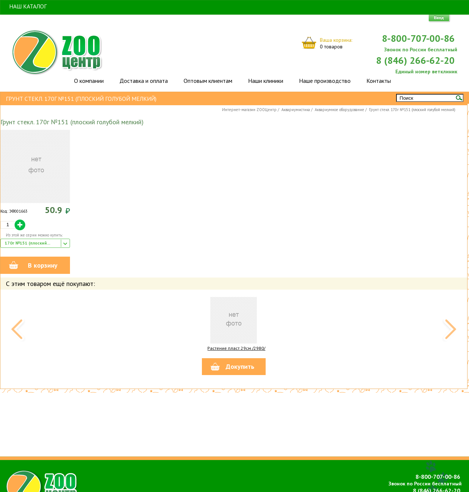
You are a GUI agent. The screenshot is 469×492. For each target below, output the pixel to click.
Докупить (240, 366)
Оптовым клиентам (208, 80)
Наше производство (325, 80)
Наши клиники (265, 80)
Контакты (378, 80)
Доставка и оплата (143, 80)
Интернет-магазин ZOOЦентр (249, 109)
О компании (89, 80)
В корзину (43, 265)
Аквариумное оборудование (339, 109)
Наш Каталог (28, 6)
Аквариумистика (295, 109)
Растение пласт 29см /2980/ (236, 348)
